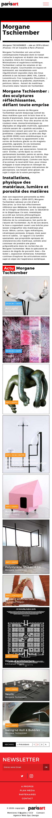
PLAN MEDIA (27, 790)
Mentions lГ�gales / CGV (20, 813)
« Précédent (23, 744)
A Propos (27, 786)
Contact (27, 798)
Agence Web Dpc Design (26, 815)
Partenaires (27, 794)
